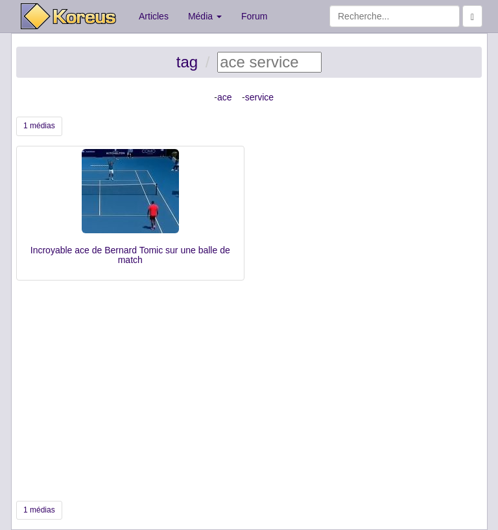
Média (205, 16)
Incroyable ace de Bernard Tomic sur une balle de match (130, 255)
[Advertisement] (249, 390)
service (259, 97)
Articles (154, 16)
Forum (254, 16)
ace (224, 97)
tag (187, 62)
